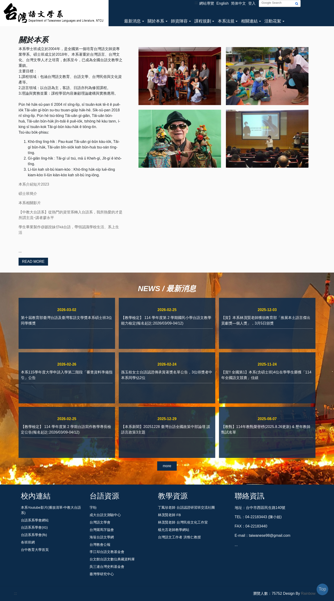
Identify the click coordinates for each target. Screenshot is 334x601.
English (222, 3)
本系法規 (226, 21)
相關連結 (249, 21)
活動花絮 (272, 21)
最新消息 (132, 21)
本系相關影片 (30, 203)
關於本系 (156, 21)
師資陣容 (179, 21)
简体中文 (238, 3)
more (167, 466)
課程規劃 (202, 21)
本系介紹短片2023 (34, 184)
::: (196, 3)
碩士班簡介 (28, 194)
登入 (252, 3)
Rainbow (308, 593)
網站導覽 (206, 3)
